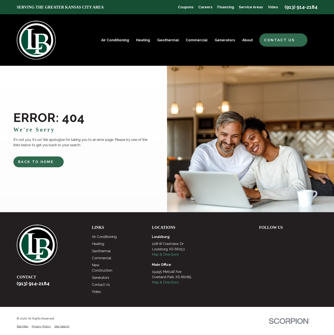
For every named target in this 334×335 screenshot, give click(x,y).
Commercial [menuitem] (196, 40)
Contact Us (101, 284)
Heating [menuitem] (143, 40)
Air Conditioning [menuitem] (115, 40)
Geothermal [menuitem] (168, 40)
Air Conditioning (104, 237)
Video (273, 7)
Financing (225, 7)
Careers (205, 7)
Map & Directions (165, 254)
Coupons (186, 7)
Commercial (101, 258)
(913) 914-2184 (301, 7)
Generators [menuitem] (225, 40)
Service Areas (251, 7)
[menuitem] (22, 326)
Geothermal (101, 251)
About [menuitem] (247, 40)
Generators (100, 277)
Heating (98, 244)
